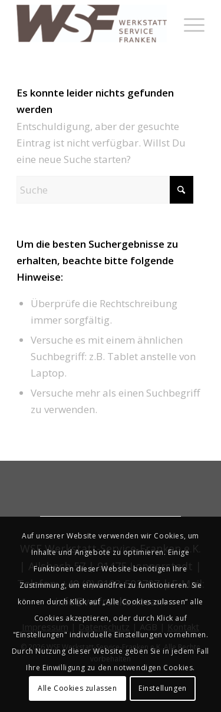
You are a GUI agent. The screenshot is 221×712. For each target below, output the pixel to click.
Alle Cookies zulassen (77, 688)
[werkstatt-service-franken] (92, 23)
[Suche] (105, 190)
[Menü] (188, 23)
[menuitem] (188, 23)
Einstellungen (162, 688)
